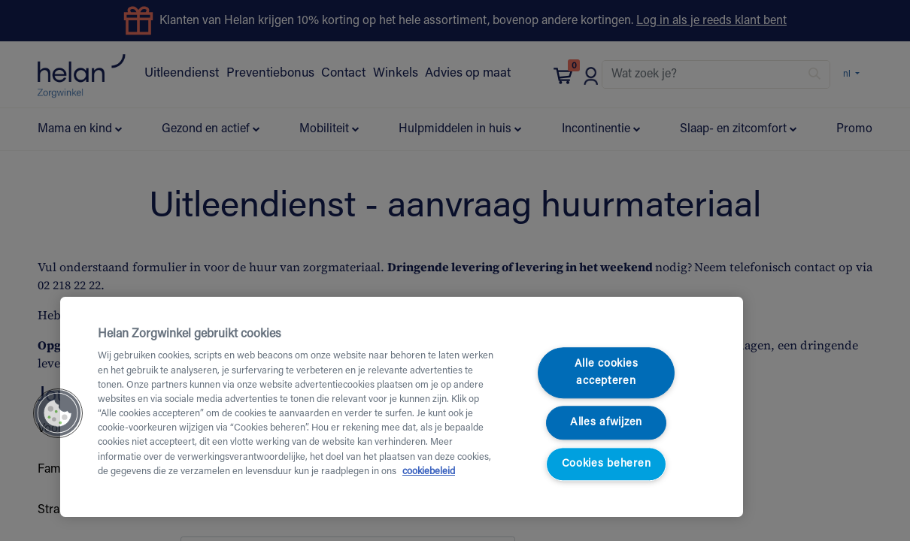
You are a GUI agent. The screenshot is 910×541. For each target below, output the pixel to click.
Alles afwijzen (606, 422)
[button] (58, 413)
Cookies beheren (606, 464)
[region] (401, 407)
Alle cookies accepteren (607, 373)
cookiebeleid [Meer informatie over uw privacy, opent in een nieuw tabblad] (428, 471)
